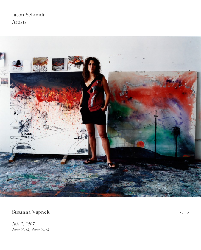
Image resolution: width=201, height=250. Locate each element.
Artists (19, 21)
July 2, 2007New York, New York (30, 226)
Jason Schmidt (28, 14)
